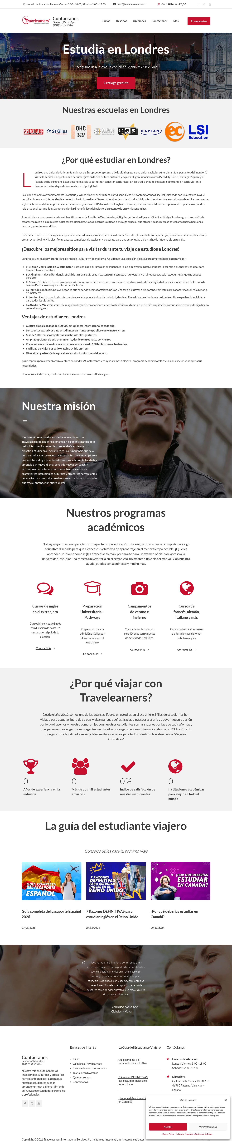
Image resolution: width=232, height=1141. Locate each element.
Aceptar (168, 1126)
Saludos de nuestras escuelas (90, 1068)
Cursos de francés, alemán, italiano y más (187, 612)
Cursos (106, 21)
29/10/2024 (157, 928)
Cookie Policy (168, 1134)
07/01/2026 (28, 928)
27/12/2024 (93, 928)
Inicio (76, 1059)
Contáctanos (159, 21)
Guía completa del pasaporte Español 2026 (132, 1061)
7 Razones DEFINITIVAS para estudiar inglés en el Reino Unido (133, 1081)
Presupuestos (199, 21)
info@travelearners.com (131, 4)
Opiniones (139, 21)
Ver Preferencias (208, 1126)
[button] (225, 1100)
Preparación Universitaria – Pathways (92, 612)
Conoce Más (45, 649)
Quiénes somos (82, 1078)
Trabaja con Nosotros (85, 1073)
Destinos (121, 21)
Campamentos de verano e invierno (139, 612)
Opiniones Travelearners (87, 1064)
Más (176, 21)
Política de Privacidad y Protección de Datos (193, 1134)
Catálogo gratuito (116, 83)
